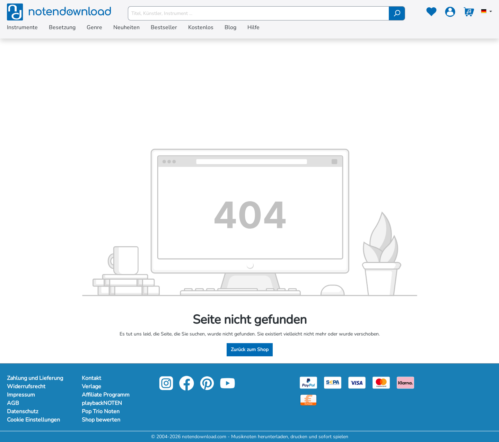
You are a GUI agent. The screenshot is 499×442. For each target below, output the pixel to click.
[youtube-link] (227, 388)
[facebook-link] (187, 388)
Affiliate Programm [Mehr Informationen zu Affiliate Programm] (106, 395)
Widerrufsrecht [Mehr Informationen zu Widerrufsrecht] (26, 386)
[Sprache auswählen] (486, 12)
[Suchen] (397, 13)
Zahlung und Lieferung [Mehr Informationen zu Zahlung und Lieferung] (35, 378)
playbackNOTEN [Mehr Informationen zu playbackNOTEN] (102, 403)
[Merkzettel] (431, 13)
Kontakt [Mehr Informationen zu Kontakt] (91, 378)
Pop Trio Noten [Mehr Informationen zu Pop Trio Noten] (101, 411)
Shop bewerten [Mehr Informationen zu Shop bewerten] (101, 420)
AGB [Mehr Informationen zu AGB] (13, 403)
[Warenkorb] (468, 13)
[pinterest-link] (207, 388)
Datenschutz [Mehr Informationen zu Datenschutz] (22, 411)
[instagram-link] (166, 388)
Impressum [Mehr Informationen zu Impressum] (21, 395)
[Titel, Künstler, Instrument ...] (258, 13)
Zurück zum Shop (250, 349)
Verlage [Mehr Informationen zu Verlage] (91, 386)
